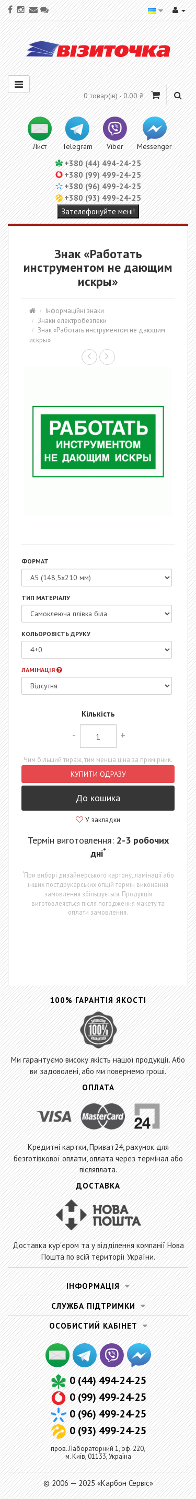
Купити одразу (98, 774)
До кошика (98, 798)
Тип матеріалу (45, 598)
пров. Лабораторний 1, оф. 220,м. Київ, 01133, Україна (98, 1452)
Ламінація (41, 670)
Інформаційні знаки (74, 310)
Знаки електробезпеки (72, 320)
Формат (35, 561)
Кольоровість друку (55, 634)
